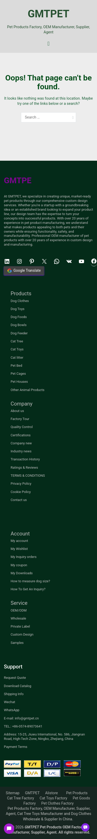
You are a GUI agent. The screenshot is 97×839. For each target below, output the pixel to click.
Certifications (21, 435)
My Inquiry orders (23, 557)
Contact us (19, 500)
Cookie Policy (21, 492)
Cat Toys (17, 349)
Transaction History (25, 459)
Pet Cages (18, 374)
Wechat (9, 702)
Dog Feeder (19, 333)
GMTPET (48, 14)
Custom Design (22, 634)
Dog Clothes (20, 301)
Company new (21, 443)
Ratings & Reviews (24, 467)
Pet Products (77, 793)
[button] (85, 827)
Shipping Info (14, 694)
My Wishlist (19, 549)
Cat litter (17, 357)
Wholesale (18, 618)
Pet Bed (16, 365)
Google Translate (24, 270)
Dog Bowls (19, 325)
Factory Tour (20, 419)
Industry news (21, 451)
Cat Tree (17, 341)
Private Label (20, 626)
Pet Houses (19, 382)
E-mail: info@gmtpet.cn (21, 718)
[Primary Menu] (48, 44)
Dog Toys (18, 309)
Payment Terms (15, 747)
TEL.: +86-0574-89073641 (23, 726)
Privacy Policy (21, 483)
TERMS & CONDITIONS (28, 475)
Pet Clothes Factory (57, 803)
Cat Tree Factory (20, 798)
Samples (17, 643)
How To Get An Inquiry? (28, 589)
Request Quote (15, 678)
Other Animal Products (27, 390)
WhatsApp (11, 710)
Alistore (51, 793)
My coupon (19, 565)
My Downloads (22, 573)
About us (17, 411)
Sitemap (12, 793)
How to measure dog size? (30, 581)
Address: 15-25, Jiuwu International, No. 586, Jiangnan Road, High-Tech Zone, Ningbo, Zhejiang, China (44, 736)
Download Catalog (17, 686)
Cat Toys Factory (53, 798)
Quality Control (22, 427)
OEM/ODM (19, 610)
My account (19, 541)
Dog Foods (19, 317)
